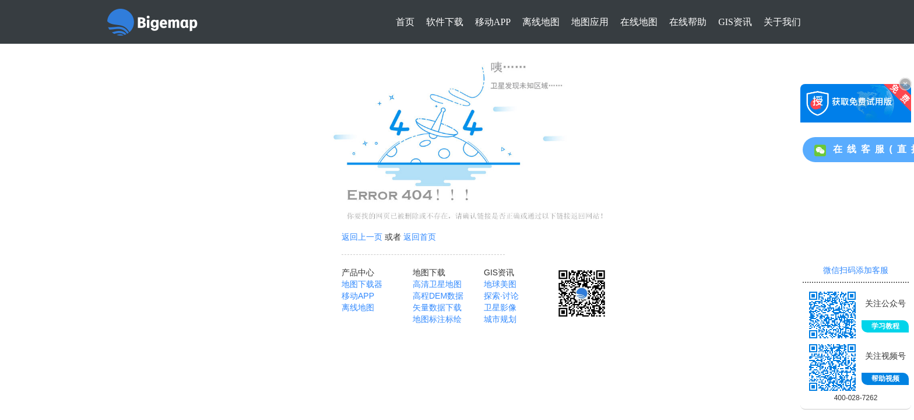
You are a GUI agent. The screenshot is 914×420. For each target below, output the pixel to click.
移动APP (493, 22)
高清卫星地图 (437, 284)
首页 (405, 22)
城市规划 (500, 319)
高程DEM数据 (438, 295)
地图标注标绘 (437, 319)
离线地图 (541, 22)
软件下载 (444, 22)
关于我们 (782, 22)
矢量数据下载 (437, 307)
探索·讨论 (501, 295)
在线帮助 (687, 22)
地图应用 (590, 22)
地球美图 (500, 284)
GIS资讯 (735, 22)
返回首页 (419, 237)
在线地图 (639, 22)
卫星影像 (500, 307)
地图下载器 (362, 284)
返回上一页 (362, 237)
